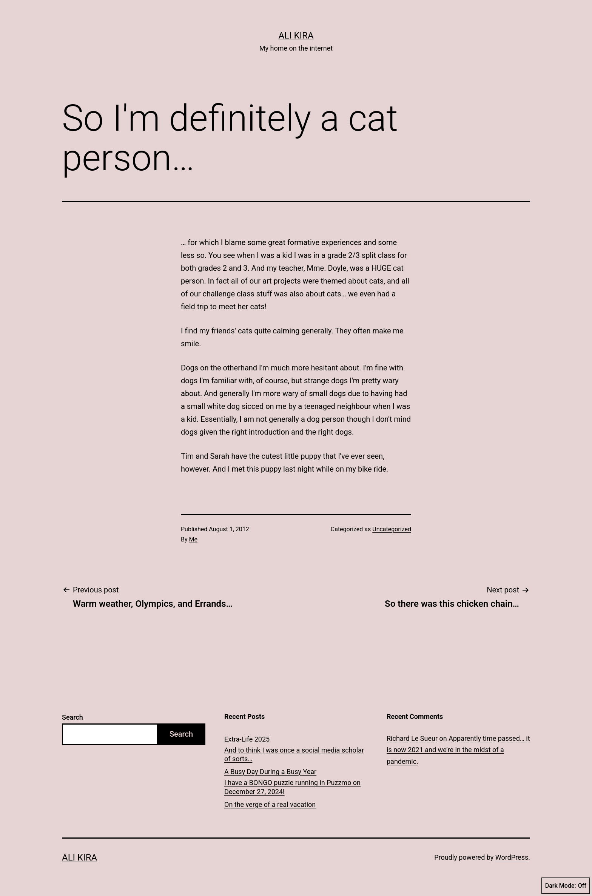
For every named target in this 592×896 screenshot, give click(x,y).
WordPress (511, 857)
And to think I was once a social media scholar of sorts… (294, 754)
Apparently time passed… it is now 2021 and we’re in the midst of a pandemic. (458, 749)
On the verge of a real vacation (270, 804)
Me (193, 539)
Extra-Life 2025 (247, 739)
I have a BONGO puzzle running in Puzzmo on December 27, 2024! (292, 787)
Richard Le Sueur (412, 738)
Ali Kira (295, 35)
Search (72, 717)
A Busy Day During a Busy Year (270, 772)
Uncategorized (391, 529)
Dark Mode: (565, 885)
